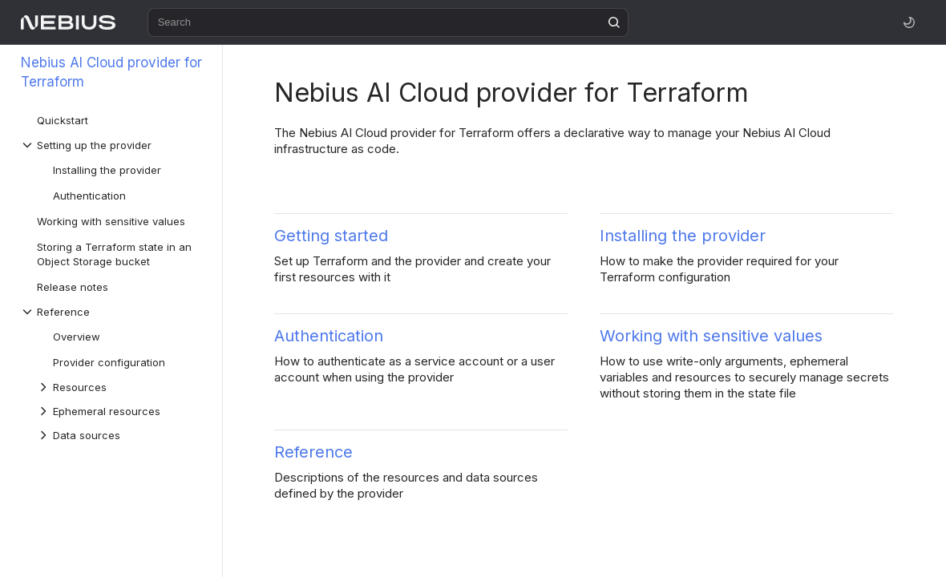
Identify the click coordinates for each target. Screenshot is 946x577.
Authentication (328, 335)
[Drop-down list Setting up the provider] (113, 145)
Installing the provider (683, 235)
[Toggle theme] (909, 22)
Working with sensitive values (711, 335)
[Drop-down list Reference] (113, 312)
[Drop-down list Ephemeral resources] (121, 411)
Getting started (331, 235)
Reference (313, 452)
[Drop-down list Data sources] (121, 435)
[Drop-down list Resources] (121, 387)
